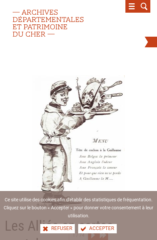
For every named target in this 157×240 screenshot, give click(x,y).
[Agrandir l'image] (78, 141)
